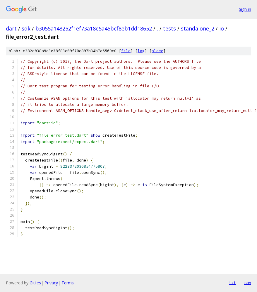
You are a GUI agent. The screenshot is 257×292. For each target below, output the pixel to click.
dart (11, 28)
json (246, 282)
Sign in (245, 9)
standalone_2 (197, 28)
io (221, 28)
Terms (67, 283)
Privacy (51, 283)
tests (169, 28)
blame (157, 50)
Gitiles (35, 283)
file (126, 50)
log (141, 50)
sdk (26, 28)
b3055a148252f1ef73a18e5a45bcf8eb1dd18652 (93, 28)
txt (232, 282)
